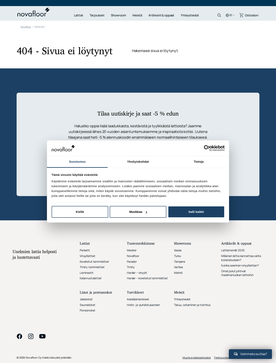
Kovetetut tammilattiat (94, 261)
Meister (132, 250)
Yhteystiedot (190, 15)
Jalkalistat (86, 299)
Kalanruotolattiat (91, 278)
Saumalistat (87, 305)
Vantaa (178, 267)
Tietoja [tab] (199, 161)
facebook (19, 336)
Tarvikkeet (135, 293)
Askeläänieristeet (138, 299)
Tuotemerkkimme (141, 244)
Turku (177, 256)
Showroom (118, 15)
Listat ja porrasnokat (96, 293)
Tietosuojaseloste (225, 357)
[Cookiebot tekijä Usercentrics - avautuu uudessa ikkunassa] (207, 148)
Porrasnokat (87, 310)
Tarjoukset (97, 15)
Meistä (137, 15)
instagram (31, 336)
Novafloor (133, 256)
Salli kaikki (196, 211)
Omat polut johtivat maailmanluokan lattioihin (237, 273)
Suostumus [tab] (77, 161)
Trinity (131, 267)
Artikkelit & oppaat (161, 15)
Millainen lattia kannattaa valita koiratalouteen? (241, 258)
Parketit (85, 250)
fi (231, 15)
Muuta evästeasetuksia (197, 357)
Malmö (178, 273)
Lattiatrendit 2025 (232, 250)
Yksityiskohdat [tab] (138, 161)
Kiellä (80, 211)
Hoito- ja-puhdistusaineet (143, 305)
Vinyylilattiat (87, 256)
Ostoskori (252, 15)
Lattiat (78, 15)
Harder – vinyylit (137, 273)
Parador (132, 261)
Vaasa (178, 250)
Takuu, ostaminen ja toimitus (192, 305)
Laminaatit (86, 273)
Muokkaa (138, 211)
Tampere (179, 261)
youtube (42, 336)
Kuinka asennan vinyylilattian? (240, 265)
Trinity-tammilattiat (92, 267)
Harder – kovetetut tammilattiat (147, 278)
